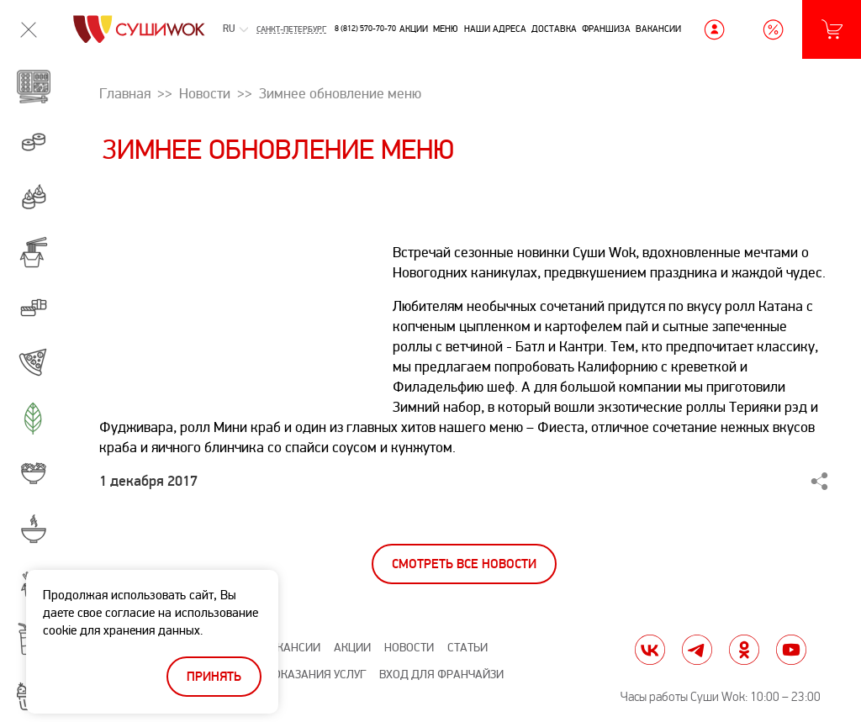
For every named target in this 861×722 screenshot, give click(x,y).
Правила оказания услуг (292, 674)
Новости (409, 647)
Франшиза (606, 28)
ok (744, 650)
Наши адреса (495, 28)
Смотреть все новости (464, 564)
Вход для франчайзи (441, 674)
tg (697, 650)
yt (791, 650)
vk (650, 650)
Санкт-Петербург (291, 29)
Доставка (554, 28)
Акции (413, 28)
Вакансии (658, 28)
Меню (445, 28)
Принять (214, 677)
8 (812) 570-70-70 (365, 29)
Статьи (467, 647)
